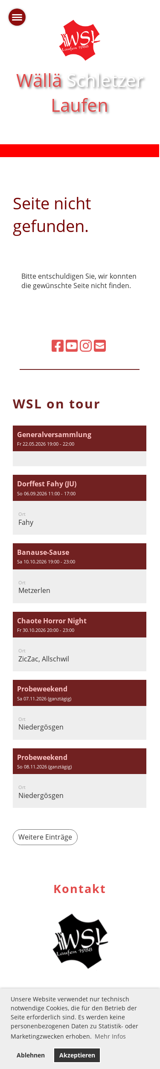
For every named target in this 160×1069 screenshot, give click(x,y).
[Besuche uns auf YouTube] (72, 328)
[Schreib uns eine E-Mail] (100, 328)
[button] (79, 446)
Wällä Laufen (79, 92)
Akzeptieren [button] (77, 1055)
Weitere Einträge (45, 837)
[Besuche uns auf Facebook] (58, 328)
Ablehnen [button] (31, 1055)
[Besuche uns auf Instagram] (86, 328)
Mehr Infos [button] (110, 1036)
